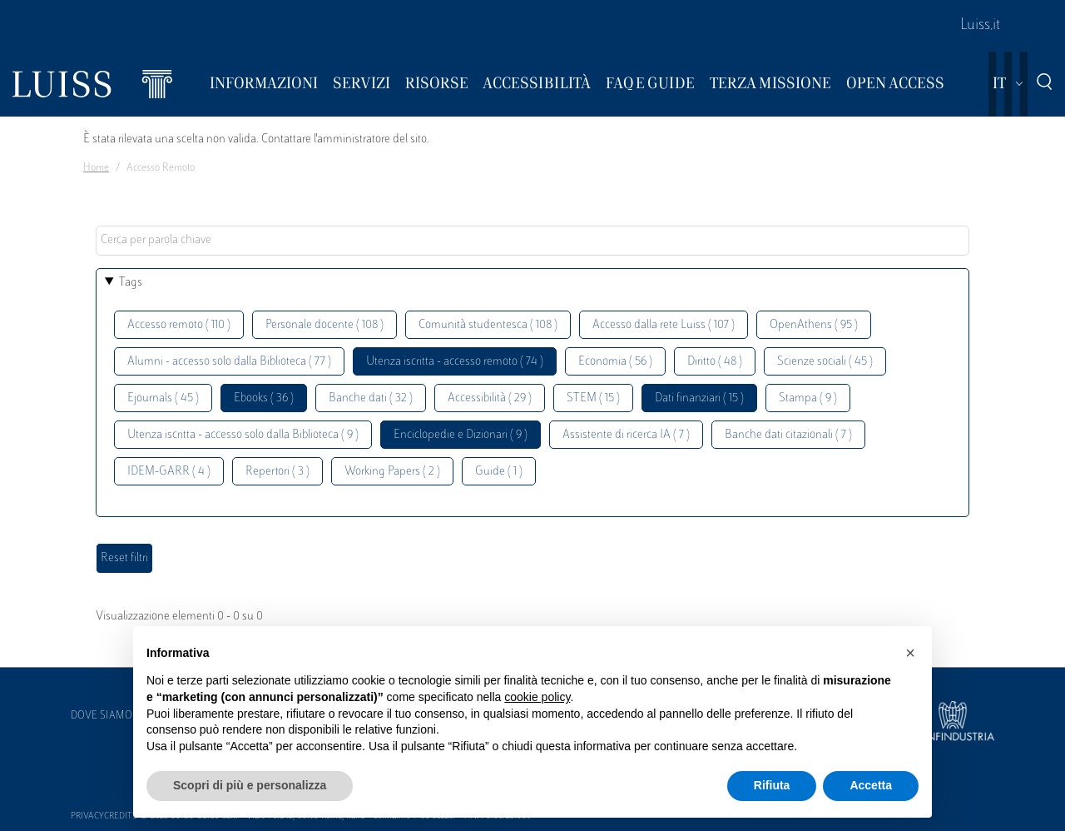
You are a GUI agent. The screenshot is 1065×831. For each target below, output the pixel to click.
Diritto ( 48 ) (714, 362)
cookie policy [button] (537, 697)
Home (96, 168)
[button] (910, 652)
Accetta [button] (871, 785)
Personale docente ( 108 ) (324, 325)
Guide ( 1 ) (499, 471)
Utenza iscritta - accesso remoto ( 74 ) (454, 362)
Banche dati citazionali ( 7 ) (788, 435)
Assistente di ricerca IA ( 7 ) (626, 435)
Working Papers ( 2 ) (392, 471)
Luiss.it (980, 25)
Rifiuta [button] (772, 785)
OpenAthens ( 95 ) (814, 325)
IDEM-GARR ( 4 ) (169, 471)
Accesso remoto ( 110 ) (178, 325)
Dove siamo (101, 716)
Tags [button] (130, 282)
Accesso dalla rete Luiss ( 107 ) (663, 325)
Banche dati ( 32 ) (371, 398)
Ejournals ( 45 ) (163, 398)
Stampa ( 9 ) (808, 398)
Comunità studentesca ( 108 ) (488, 325)
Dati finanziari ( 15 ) (699, 398)
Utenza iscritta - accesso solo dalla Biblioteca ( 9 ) (243, 435)
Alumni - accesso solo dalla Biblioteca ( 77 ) (229, 362)
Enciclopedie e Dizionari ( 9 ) (461, 435)
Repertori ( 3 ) (277, 471)
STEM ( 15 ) (593, 398)
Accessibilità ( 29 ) (490, 398)
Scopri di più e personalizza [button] (249, 785)
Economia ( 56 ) (615, 362)
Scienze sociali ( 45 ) (825, 362)
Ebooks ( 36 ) (264, 398)
